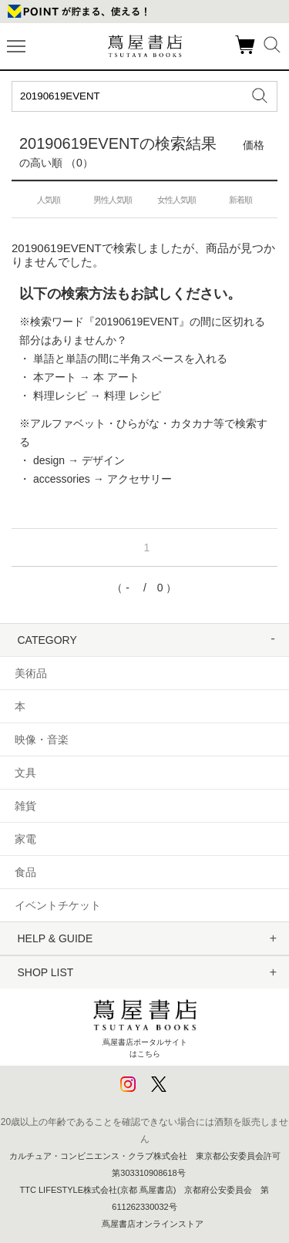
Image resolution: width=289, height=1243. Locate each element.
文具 (25, 772)
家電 (25, 839)
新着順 (240, 199)
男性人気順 (112, 199)
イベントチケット (58, 905)
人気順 (48, 199)
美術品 (31, 673)
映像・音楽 (42, 739)
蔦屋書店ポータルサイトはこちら (145, 1025)
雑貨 (25, 806)
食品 (25, 872)
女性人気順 (176, 199)
